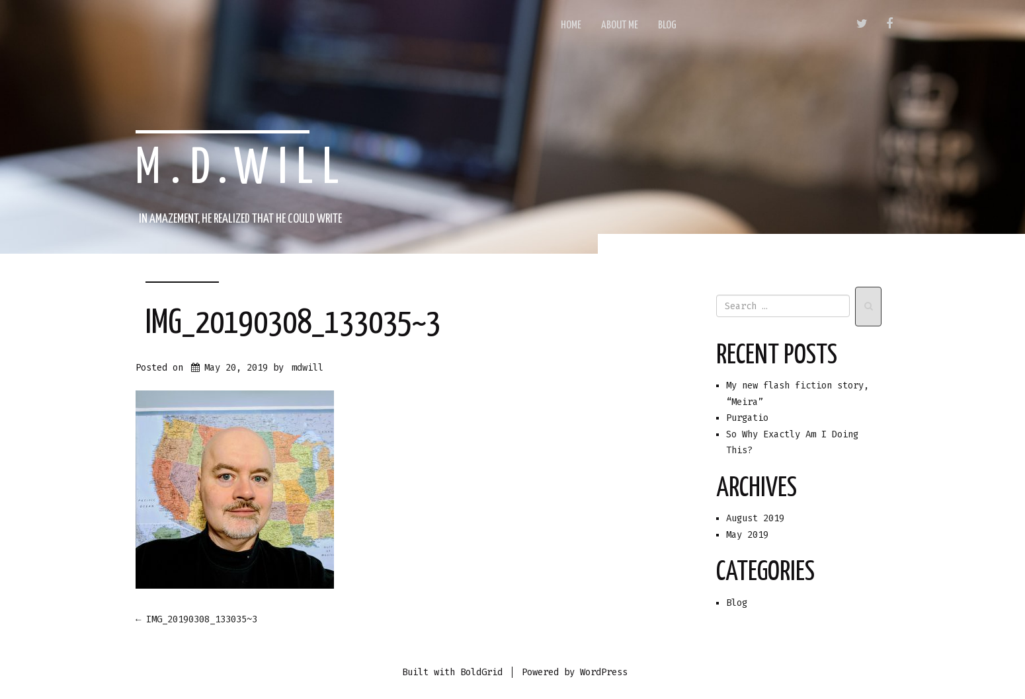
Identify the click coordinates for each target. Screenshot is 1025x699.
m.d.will (242, 169)
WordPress (604, 672)
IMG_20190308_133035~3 (292, 324)
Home (571, 25)
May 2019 (747, 534)
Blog (667, 25)
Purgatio (747, 417)
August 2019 (755, 518)
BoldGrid (481, 672)
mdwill (307, 367)
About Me (619, 25)
